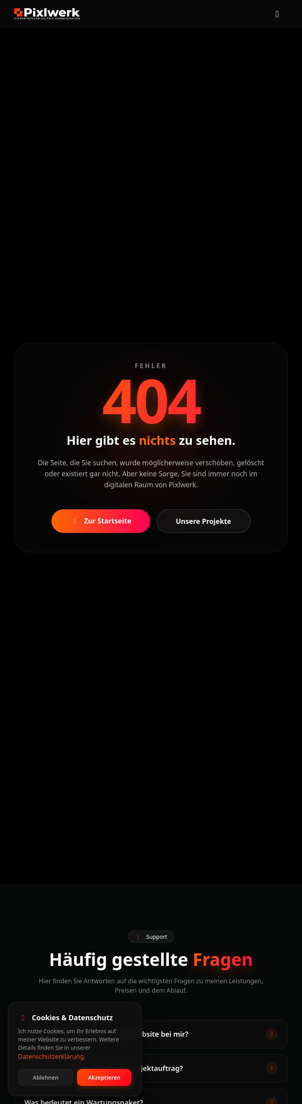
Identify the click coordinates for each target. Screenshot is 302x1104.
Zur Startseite (100, 520)
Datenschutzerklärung (51, 1056)
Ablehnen (45, 1077)
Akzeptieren (104, 1077)
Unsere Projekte (203, 521)
